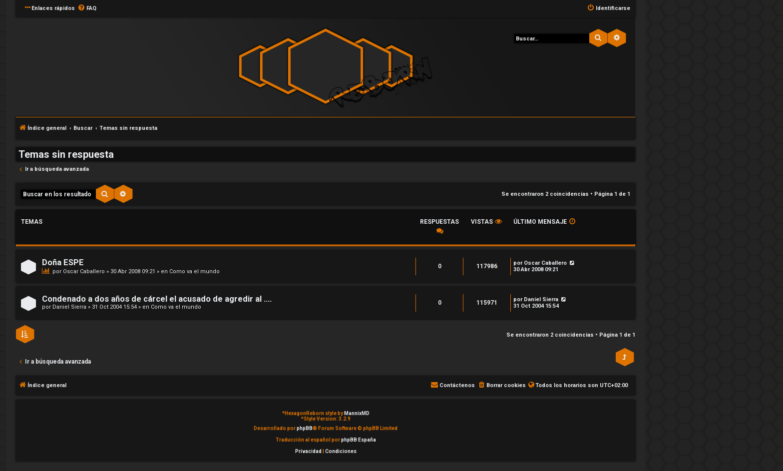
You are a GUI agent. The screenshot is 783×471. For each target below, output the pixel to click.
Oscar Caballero (84, 271)
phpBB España (358, 440)
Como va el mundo (194, 271)
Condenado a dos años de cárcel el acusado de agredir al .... (157, 299)
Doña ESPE (63, 262)
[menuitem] (86, 8)
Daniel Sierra (69, 307)
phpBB (305, 428)
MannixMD (357, 413)
